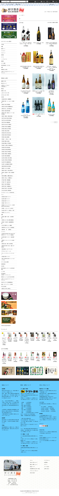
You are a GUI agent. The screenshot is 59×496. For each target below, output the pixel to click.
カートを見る (46, 466)
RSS (31, 472)
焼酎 (22, 15)
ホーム (3, 4)
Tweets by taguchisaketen (6, 325)
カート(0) (54, 1)
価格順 (53, 22)
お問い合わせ (51, 4)
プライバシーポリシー (34, 470)
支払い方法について (33, 462)
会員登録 (43, 1)
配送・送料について (33, 464)
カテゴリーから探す (9, 4)
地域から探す (17, 4)
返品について (32, 466)
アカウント (37, 1)
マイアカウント (47, 460)
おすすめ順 (50, 22)
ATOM (33, 472)
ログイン (48, 1)
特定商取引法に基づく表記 (35, 468)
